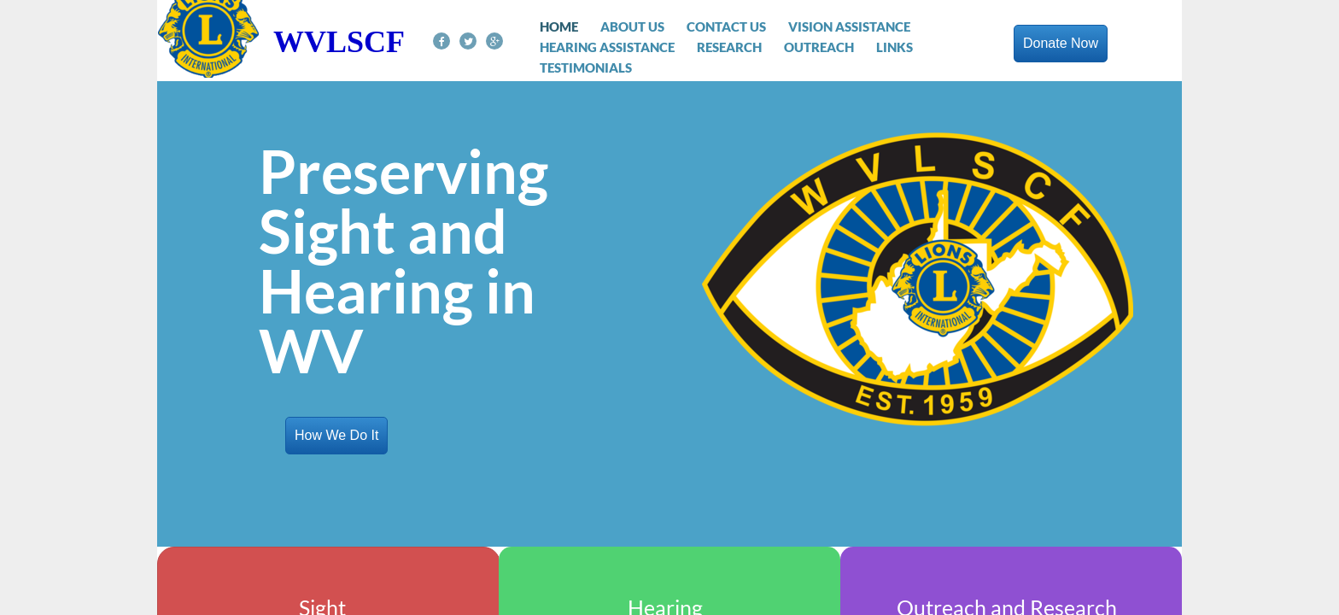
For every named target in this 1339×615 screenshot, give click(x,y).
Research (729, 47)
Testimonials (586, 67)
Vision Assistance (849, 26)
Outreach (819, 47)
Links (894, 47)
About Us (632, 26)
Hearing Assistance (607, 47)
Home (559, 26)
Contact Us (726, 26)
